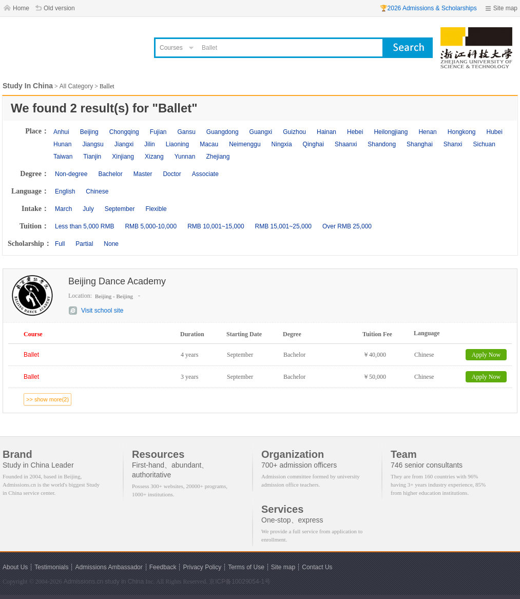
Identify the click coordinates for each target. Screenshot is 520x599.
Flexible (155, 208)
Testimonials (51, 567)
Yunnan (185, 156)
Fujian (158, 132)
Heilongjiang (391, 132)
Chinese (97, 191)
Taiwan (62, 156)
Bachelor (110, 174)
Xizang (154, 156)
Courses (171, 47)
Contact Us (317, 567)
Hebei (355, 132)
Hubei (495, 132)
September (120, 208)
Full (60, 243)
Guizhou (294, 132)
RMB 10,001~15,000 (215, 226)
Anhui (61, 132)
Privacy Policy (202, 567)
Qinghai (313, 144)
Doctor (172, 174)
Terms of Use (246, 567)
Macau (209, 144)
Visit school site (102, 310)
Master (142, 174)
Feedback (163, 567)
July (88, 208)
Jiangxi (123, 144)
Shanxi (453, 144)
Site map (505, 8)
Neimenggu (244, 144)
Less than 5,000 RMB (84, 226)
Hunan (62, 144)
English (65, 191)
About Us (15, 567)
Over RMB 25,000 (347, 226)
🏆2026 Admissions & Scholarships (428, 8)
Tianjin (92, 156)
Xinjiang (123, 156)
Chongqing (124, 132)
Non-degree (71, 174)
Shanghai (420, 144)
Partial (84, 243)
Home (21, 8)
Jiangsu (92, 144)
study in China (124, 581)
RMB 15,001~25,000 (283, 226)
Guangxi (261, 132)
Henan (427, 132)
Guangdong (222, 132)
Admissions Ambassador (108, 567)
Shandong (382, 144)
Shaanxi (346, 144)
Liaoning (177, 144)
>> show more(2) (47, 399)
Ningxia (282, 144)
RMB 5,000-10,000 (151, 226)
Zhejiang (217, 156)
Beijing (89, 132)
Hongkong (462, 132)
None (111, 243)
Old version (59, 8)
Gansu (186, 132)
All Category (76, 86)
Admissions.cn (83, 581)
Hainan (326, 132)
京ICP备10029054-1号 (240, 581)
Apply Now (486, 354)
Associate (205, 174)
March (63, 208)
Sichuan (484, 144)
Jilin (149, 144)
